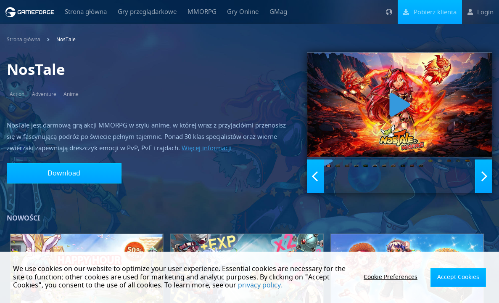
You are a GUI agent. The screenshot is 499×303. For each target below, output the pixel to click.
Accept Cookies (461, 277)
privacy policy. (215, 285)
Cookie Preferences (401, 277)
